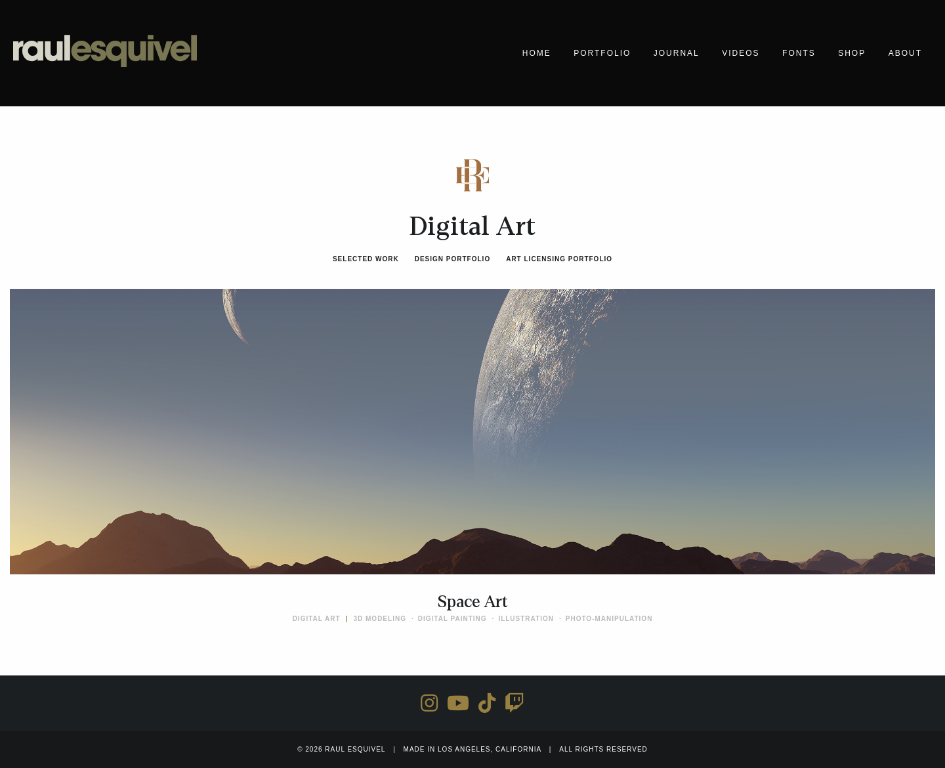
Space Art (473, 601)
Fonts (799, 53)
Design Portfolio (452, 259)
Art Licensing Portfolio (559, 259)
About (905, 53)
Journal (677, 53)
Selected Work (366, 259)
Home (536, 53)
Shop (852, 53)
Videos (740, 53)
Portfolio (602, 53)
